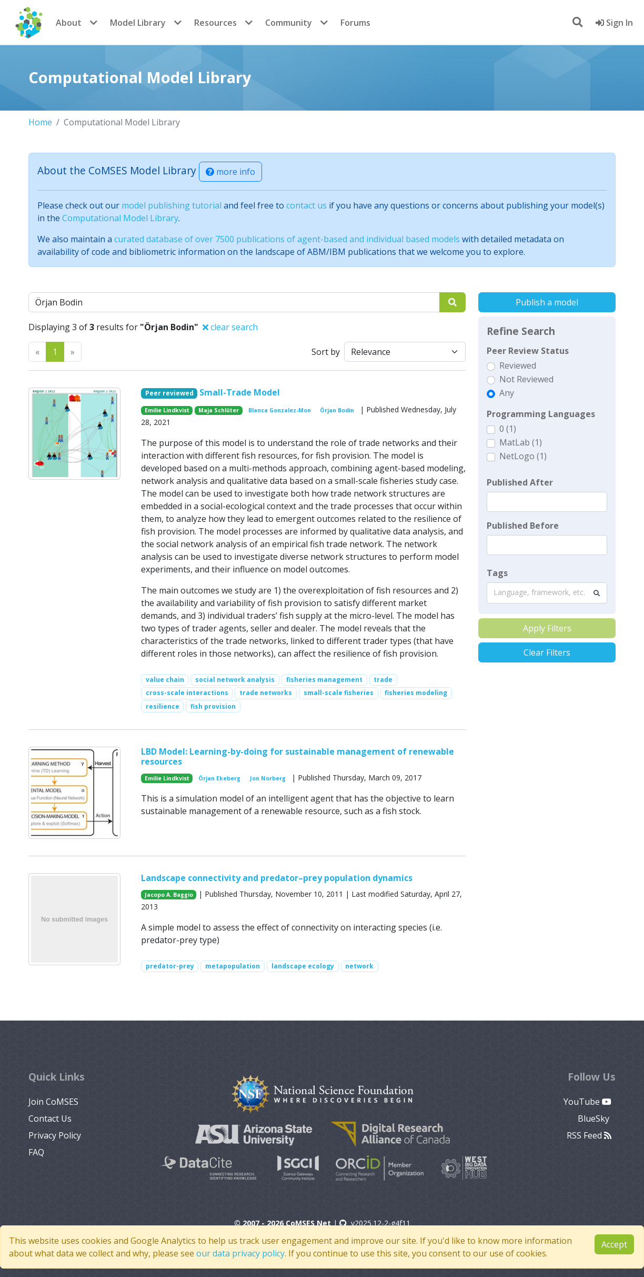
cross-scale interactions (187, 692)
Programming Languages (541, 414)
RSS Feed (589, 1135)
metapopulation (232, 966)
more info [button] (230, 171)
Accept (614, 1244)
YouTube (587, 1101)
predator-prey (170, 966)
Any (506, 393)
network (359, 966)
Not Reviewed (526, 379)
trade (383, 679)
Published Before (523, 525)
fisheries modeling (416, 692)
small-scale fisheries (339, 692)
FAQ (36, 1152)
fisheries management (324, 679)
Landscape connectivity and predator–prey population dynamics (276, 878)
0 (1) (507, 428)
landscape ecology (302, 966)
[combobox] (547, 592)
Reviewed (517, 365)
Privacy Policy (54, 1135)
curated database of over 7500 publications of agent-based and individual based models (287, 239)
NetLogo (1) (523, 456)
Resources (215, 22)
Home (40, 122)
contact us (306, 205)
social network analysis (235, 679)
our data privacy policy (240, 1253)
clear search (230, 327)
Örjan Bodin (337, 410)
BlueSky (594, 1118)
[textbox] (547, 502)
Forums (355, 22)
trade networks (265, 692)
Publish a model (547, 302)
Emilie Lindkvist (167, 410)
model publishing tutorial (172, 205)
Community (288, 22)
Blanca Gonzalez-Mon (279, 410)
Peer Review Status (528, 350)
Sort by (325, 352)
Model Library (138, 22)
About (69, 22)
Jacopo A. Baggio (169, 894)
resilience (162, 706)
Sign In (614, 22)
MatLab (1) (520, 442)
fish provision (213, 706)
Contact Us (50, 1118)
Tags (497, 573)
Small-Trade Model (239, 392)
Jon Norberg (268, 778)
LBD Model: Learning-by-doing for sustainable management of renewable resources (297, 756)
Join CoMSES (53, 1101)
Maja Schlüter (218, 410)
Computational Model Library (120, 218)
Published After (520, 482)
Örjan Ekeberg (219, 778)
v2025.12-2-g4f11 (374, 1223)
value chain (165, 679)
